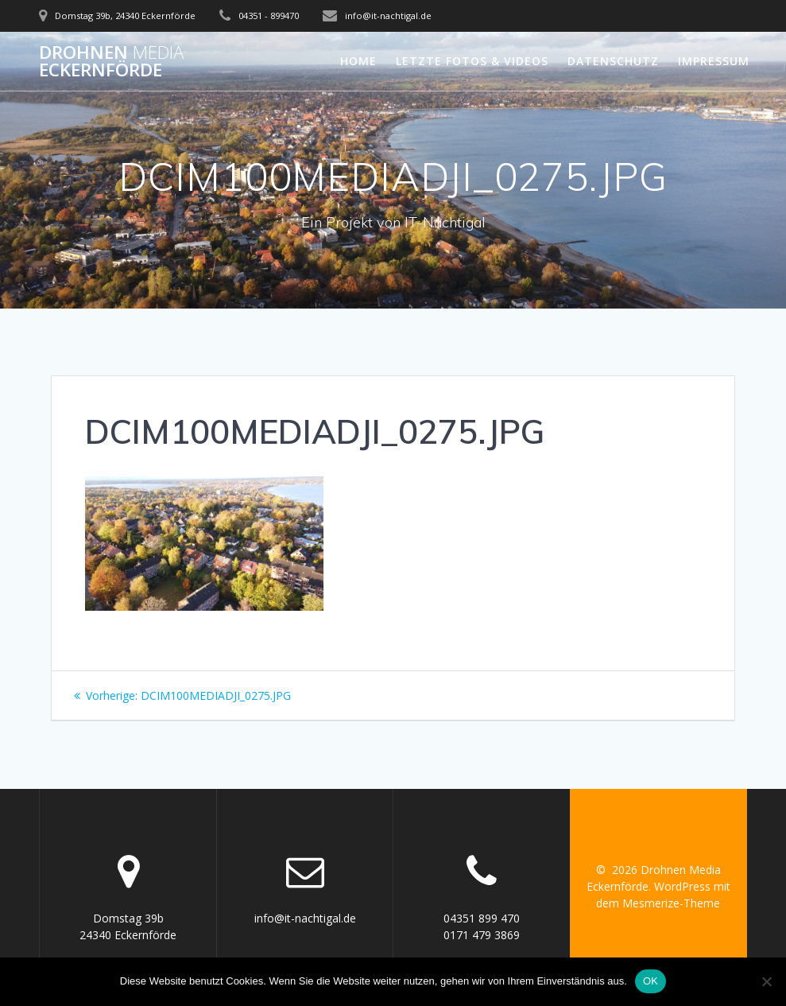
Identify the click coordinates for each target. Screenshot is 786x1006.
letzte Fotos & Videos (472, 60)
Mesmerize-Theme (671, 903)
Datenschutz (613, 60)
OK (650, 981)
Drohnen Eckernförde (111, 62)
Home (358, 60)
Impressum (713, 60)
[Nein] (766, 981)
